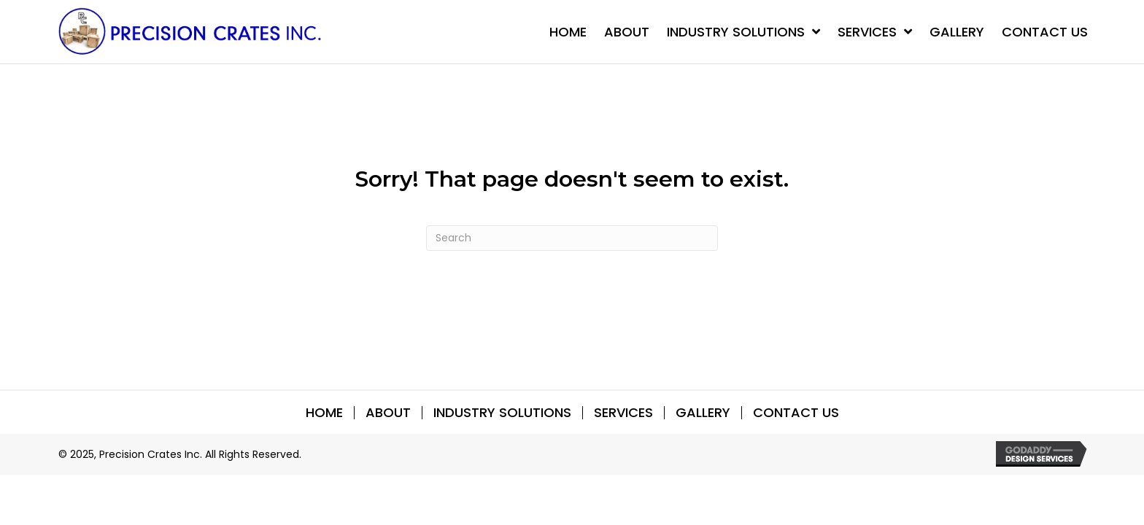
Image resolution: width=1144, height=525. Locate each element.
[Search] (572, 238)
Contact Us (796, 412)
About (388, 412)
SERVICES (623, 412)
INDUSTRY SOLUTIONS (502, 412)
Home (324, 412)
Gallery (703, 412)
